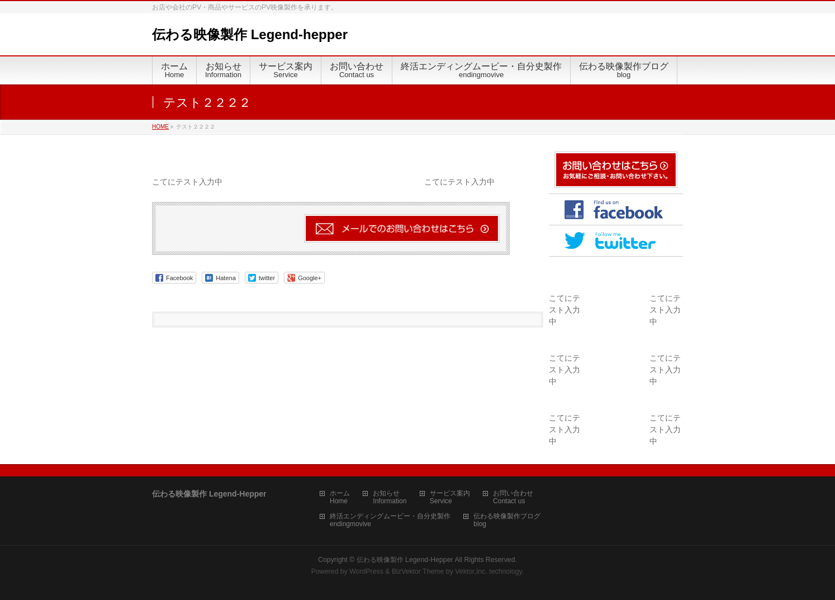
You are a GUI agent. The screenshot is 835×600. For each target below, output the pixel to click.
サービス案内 (450, 493)
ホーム (340, 493)
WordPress (366, 571)
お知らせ (386, 493)
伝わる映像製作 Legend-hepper (250, 34)
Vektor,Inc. (471, 571)
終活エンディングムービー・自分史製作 (390, 516)
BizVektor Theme (418, 571)
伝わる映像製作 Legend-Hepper (405, 560)
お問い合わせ (513, 493)
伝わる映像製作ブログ (506, 516)
